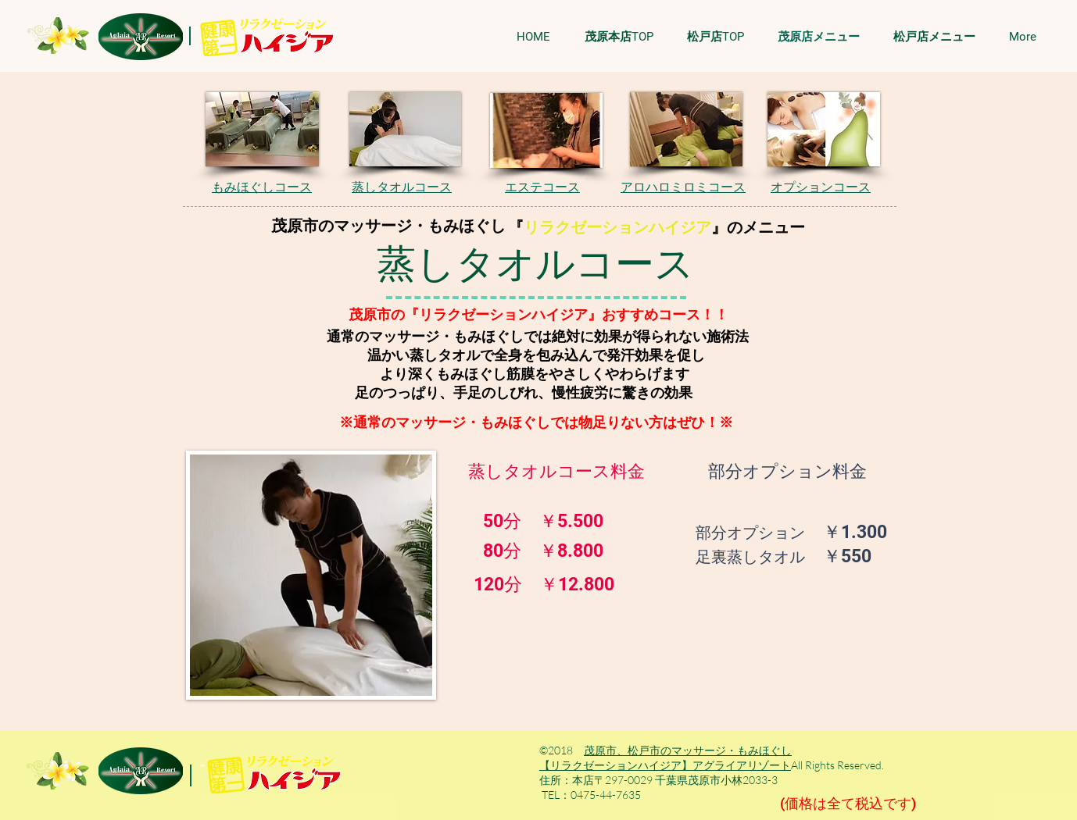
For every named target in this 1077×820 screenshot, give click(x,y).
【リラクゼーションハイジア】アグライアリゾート (665, 765)
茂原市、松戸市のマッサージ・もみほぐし (688, 750)
